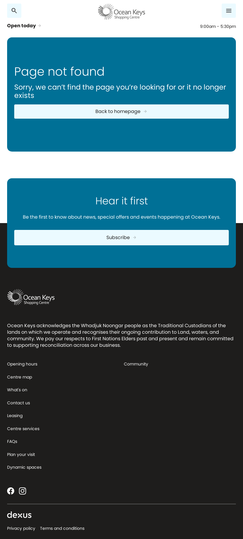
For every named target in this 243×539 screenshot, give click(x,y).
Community (136, 364)
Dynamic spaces (24, 467)
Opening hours (22, 364)
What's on (17, 390)
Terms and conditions (62, 528)
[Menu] (229, 11)
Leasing (15, 416)
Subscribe (121, 237)
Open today (24, 26)
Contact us (18, 403)
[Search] (14, 11)
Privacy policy (21, 528)
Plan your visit (21, 454)
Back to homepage (121, 111)
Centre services (23, 429)
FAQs (12, 441)
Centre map (19, 377)
